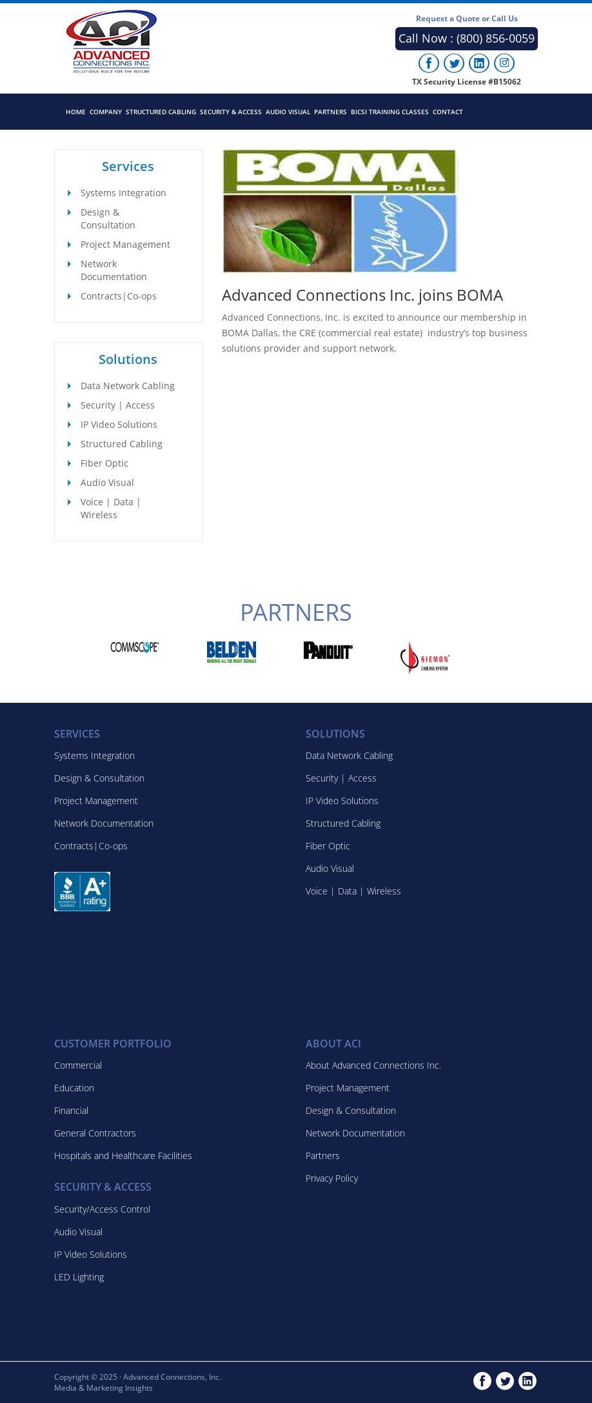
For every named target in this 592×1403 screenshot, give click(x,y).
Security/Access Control (102, 1209)
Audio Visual (288, 111)
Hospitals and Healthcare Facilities (123, 1155)
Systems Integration (123, 193)
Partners (330, 111)
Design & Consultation (108, 218)
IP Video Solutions (119, 424)
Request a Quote (467, 18)
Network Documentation (114, 270)
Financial (71, 1110)
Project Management (125, 244)
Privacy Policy (332, 1178)
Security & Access (231, 111)
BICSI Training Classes (390, 111)
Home (76, 111)
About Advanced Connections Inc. (373, 1065)
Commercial (78, 1065)
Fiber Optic (104, 463)
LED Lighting (79, 1277)
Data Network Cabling (128, 385)
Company (106, 111)
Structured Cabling (161, 111)
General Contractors (95, 1133)
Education (74, 1088)
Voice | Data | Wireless (111, 508)
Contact (448, 111)
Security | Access (118, 405)
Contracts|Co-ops (119, 296)
